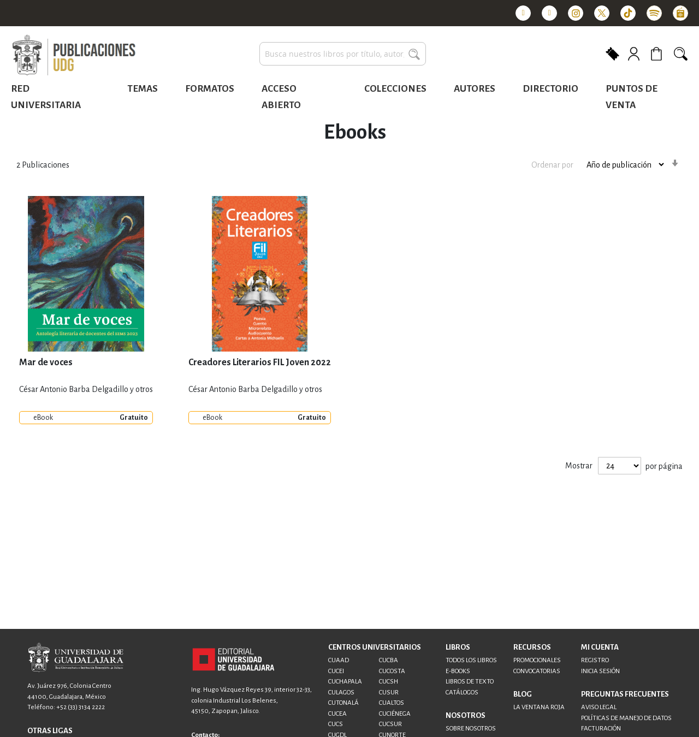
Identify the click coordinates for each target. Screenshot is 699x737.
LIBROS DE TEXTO (470, 681)
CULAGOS (341, 692)
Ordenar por (552, 164)
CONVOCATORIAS (536, 671)
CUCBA (388, 660)
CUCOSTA (392, 671)
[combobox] (342, 54)
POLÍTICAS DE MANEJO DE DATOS (626, 718)
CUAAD (338, 660)
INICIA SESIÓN (600, 671)
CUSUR (389, 692)
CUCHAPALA (345, 681)
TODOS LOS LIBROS (471, 660)
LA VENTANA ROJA (539, 707)
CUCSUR (390, 724)
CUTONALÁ (343, 702)
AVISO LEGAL (599, 707)
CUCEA (337, 713)
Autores (474, 89)
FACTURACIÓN (601, 728)
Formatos (209, 89)
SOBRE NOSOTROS (471, 728)
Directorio (550, 89)
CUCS (335, 724)
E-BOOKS (458, 671)
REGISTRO (595, 660)
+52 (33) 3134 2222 (80, 707)
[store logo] (74, 55)
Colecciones (395, 89)
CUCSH (388, 681)
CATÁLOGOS (462, 692)
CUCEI (336, 671)
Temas (142, 89)
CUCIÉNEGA (395, 713)
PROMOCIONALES (537, 660)
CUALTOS (391, 702)
